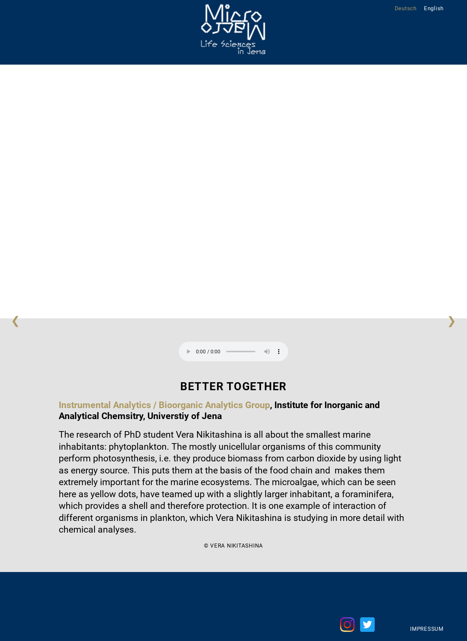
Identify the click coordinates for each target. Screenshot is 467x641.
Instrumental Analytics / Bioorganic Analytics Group (164, 405)
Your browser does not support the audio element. (233, 351)
